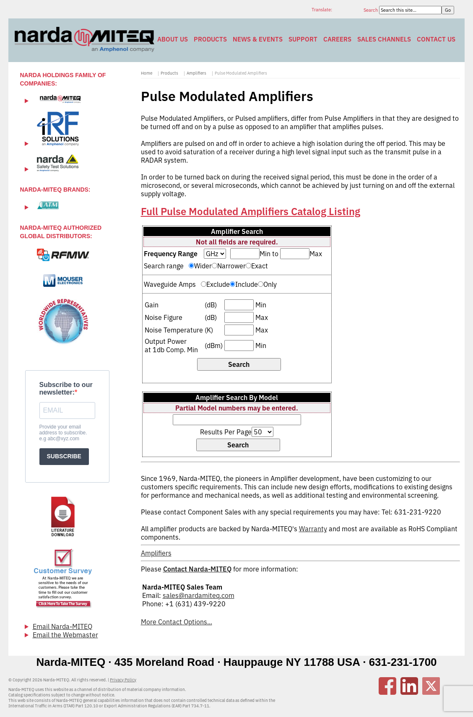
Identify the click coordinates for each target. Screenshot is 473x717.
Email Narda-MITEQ (62, 626)
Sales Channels (384, 39)
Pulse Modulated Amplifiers (241, 73)
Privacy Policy (123, 680)
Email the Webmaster (65, 635)
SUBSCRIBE (64, 456)
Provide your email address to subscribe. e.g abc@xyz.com (63, 433)
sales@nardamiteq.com (198, 595)
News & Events (258, 39)
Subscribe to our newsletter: (66, 388)
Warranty (313, 529)
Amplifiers (196, 73)
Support (302, 39)
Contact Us (436, 39)
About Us (172, 39)
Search (371, 10)
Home (146, 73)
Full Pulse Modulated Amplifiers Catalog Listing (250, 211)
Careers (337, 39)
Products (210, 39)
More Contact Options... (176, 622)
